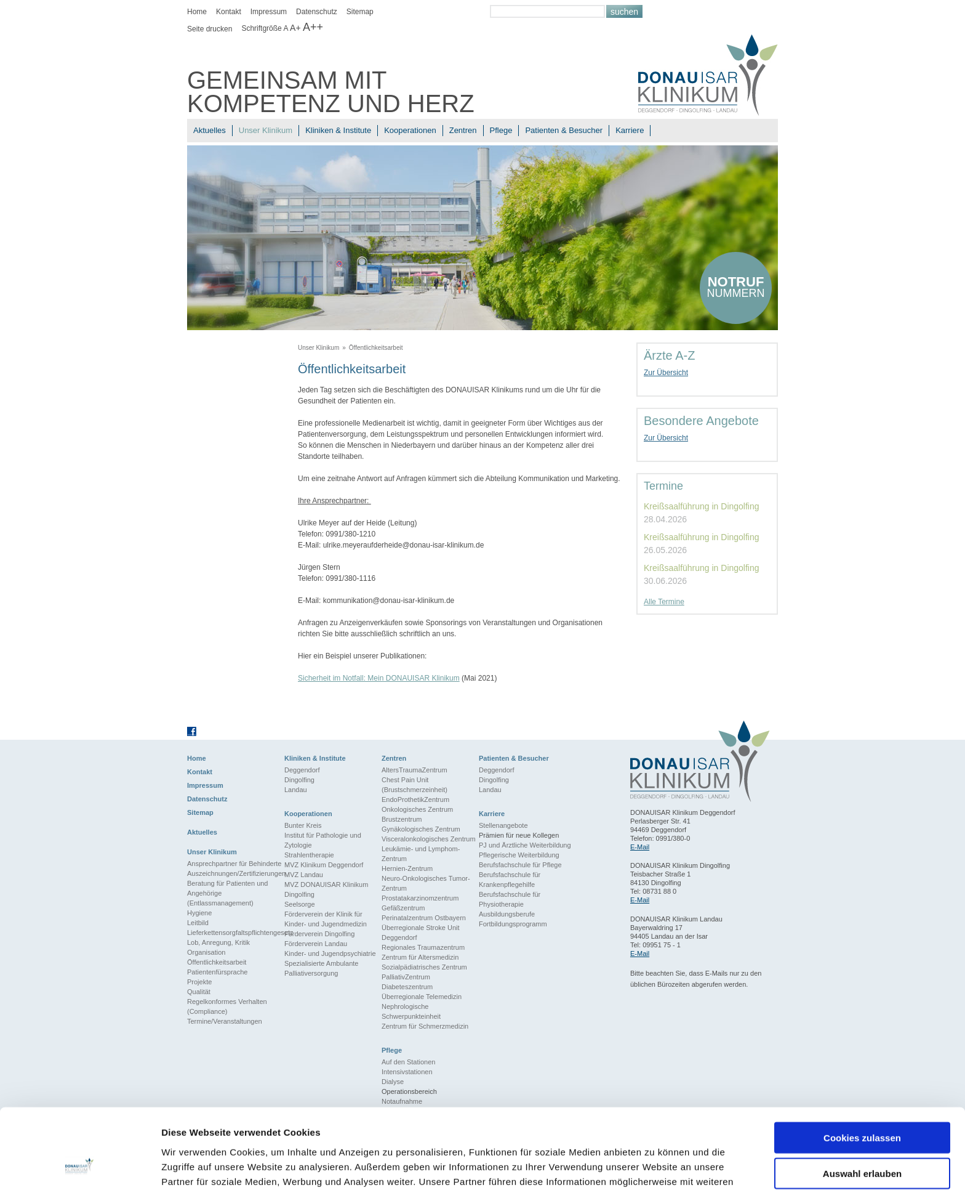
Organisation (206, 952)
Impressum (268, 11)
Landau (295, 789)
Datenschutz (316, 11)
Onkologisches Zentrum (417, 809)
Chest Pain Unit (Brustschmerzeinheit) (414, 784)
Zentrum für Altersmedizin (420, 957)
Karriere (629, 130)
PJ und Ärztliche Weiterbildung (525, 845)
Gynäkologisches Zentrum (421, 829)
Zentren (463, 130)
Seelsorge (299, 904)
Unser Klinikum (265, 130)
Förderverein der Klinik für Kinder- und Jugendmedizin (325, 919)
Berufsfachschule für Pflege (520, 864)
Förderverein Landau (315, 943)
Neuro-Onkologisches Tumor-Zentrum (426, 883)
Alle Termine (664, 601)
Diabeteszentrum (407, 986)
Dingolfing (299, 779)
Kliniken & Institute (338, 130)
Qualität (198, 991)
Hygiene (199, 913)
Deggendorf (302, 770)
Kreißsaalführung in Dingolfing (701, 506)
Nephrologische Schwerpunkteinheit (411, 1011)
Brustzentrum (402, 819)
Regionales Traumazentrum (423, 947)
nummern (736, 286)
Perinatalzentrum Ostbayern (424, 917)
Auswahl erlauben (862, 1103)
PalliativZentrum (406, 977)
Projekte (199, 982)
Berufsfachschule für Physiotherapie (509, 899)
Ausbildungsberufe (507, 914)
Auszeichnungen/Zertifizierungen (235, 873)
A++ (313, 27)
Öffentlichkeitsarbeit (376, 347)
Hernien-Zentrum (407, 868)
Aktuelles (209, 130)
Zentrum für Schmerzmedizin (425, 1026)
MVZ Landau (303, 874)
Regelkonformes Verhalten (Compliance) (227, 1006)
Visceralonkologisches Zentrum (429, 839)
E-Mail (639, 847)
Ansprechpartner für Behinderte (234, 863)
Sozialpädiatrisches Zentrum (424, 967)
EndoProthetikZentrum (415, 799)
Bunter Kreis (303, 825)
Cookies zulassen (862, 1067)
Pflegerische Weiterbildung (519, 855)
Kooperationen (410, 130)
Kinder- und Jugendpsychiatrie (330, 953)
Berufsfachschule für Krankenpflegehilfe (509, 879)
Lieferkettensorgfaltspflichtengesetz (235, 932)
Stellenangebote (503, 825)
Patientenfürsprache (217, 972)
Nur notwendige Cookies (862, 1139)
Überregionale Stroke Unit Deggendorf (421, 932)
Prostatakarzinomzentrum (420, 898)
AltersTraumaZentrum (414, 770)
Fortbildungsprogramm (513, 924)
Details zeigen (654, 1165)
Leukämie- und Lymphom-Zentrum (421, 853)
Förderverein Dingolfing (319, 933)
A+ (295, 28)
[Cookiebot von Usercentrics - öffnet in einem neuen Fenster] (80, 1166)
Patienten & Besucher (564, 130)
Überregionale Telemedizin (422, 996)
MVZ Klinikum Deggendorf (323, 864)
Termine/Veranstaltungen (224, 1021)
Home (197, 11)
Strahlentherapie (309, 855)
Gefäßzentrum (403, 908)
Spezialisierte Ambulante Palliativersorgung (321, 968)
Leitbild (198, 922)
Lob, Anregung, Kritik (218, 942)
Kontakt (228, 11)
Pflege (501, 130)
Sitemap (360, 11)
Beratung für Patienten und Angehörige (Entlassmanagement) (227, 893)
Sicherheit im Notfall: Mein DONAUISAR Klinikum (379, 678)
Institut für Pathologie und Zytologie (322, 840)
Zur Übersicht (666, 372)
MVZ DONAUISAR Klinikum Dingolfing (326, 889)
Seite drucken (209, 29)
